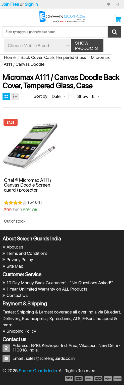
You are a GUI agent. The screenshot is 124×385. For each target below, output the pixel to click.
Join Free (10, 4)
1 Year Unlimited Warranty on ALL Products (47, 289)
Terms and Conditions (27, 253)
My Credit (108, 4)
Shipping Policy (21, 331)
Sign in (31, 4)
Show (82, 96)
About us (15, 247)
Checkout (117, 4)
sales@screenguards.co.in (50, 358)
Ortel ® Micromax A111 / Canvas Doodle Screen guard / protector (27, 185)
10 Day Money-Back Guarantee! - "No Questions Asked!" (60, 282)
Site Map (15, 266)
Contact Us (17, 295)
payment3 (88, 378)
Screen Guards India (38, 370)
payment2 (78, 378)
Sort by (40, 96)
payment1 (68, 378)
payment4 (98, 378)
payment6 (116, 378)
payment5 (107, 378)
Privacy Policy (20, 259)
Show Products (86, 45)
